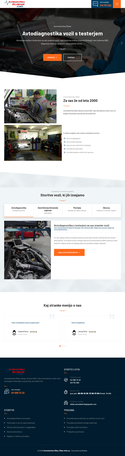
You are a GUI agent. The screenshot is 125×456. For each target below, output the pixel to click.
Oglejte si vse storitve (69, 252)
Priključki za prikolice (75, 432)
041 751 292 (74, 382)
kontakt (72, 57)
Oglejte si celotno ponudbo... (19, 436)
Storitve (52, 57)
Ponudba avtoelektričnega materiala (82, 423)
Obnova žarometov (14, 432)
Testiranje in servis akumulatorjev (21, 423)
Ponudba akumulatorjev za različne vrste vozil (85, 418)
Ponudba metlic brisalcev (77, 427)
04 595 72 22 (75, 380)
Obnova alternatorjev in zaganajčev (21, 427)
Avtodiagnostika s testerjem (18, 418)
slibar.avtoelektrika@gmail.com (83, 404)
